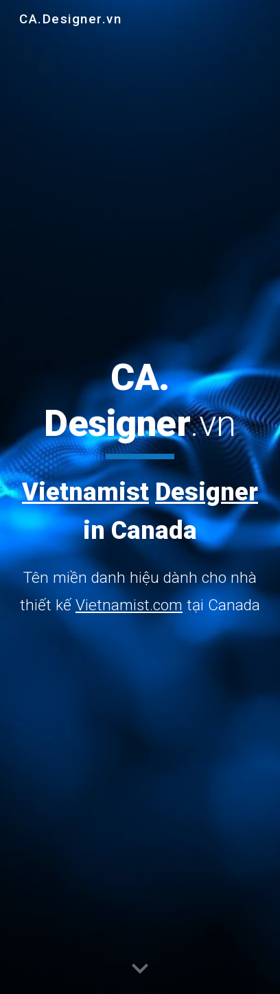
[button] (140, 969)
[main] (140, 487)
